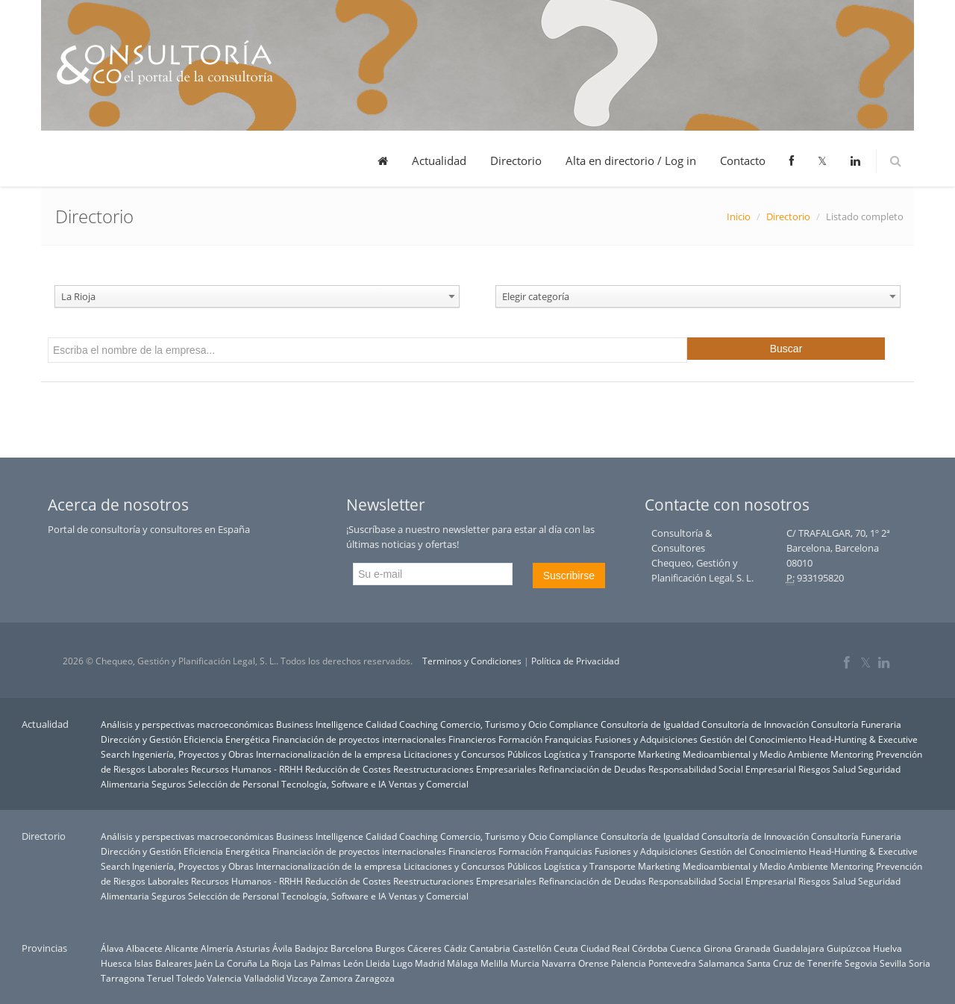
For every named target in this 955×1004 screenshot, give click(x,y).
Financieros (472, 739)
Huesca (116, 963)
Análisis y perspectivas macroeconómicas (187, 724)
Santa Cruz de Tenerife (794, 963)
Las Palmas (317, 963)
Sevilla (893, 963)
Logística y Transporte (590, 754)
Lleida (378, 963)
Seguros (168, 784)
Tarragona (123, 978)
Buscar (786, 349)
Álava (112, 948)
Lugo (402, 963)
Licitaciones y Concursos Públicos (473, 754)
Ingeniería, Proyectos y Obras (193, 754)
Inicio (739, 216)
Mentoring (852, 754)
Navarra (559, 963)
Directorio (516, 160)
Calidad (381, 724)
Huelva (887, 948)
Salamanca (721, 963)
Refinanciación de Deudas (592, 769)
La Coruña (236, 963)
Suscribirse (569, 575)
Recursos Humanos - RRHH (247, 769)
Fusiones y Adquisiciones (646, 739)
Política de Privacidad (575, 661)
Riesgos (814, 769)
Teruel (160, 978)
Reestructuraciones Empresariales (464, 769)
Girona (718, 948)
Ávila (282, 948)
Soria (919, 963)
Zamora (336, 978)
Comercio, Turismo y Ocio (493, 724)
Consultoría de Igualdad (650, 724)
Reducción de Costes (348, 769)
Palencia (628, 963)
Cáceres (424, 948)
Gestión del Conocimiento (753, 739)
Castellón (532, 948)
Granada (752, 948)
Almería (217, 948)
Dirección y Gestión (141, 739)
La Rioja (276, 963)
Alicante (181, 948)
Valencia (224, 978)
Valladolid (264, 978)
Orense (593, 963)
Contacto (742, 160)
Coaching (418, 724)
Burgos (390, 948)
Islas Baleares (163, 963)
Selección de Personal (233, 784)
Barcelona (352, 948)
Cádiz (455, 948)
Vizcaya (302, 978)
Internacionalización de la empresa (328, 754)
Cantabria (489, 948)
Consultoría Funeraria (856, 724)
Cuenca (685, 948)
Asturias (253, 948)
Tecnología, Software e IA (333, 784)
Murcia (524, 963)
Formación (520, 739)
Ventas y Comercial (429, 784)
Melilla (494, 963)
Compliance (573, 724)
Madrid (430, 963)
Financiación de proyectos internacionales (359, 739)
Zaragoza (375, 978)
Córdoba (650, 948)
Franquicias (568, 739)
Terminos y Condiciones (472, 661)
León (353, 963)
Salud (844, 769)
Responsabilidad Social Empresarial (722, 769)
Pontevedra (672, 963)
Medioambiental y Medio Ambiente (755, 754)
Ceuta (566, 948)
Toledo (190, 978)
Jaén (204, 963)
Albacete (144, 948)
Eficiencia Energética (227, 739)
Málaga (462, 963)
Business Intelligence (319, 724)
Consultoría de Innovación (755, 724)
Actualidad (439, 160)
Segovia (861, 963)
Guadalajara (798, 948)
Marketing (659, 754)
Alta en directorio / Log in (631, 160)
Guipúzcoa (849, 948)
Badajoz (311, 948)
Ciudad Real (605, 948)
